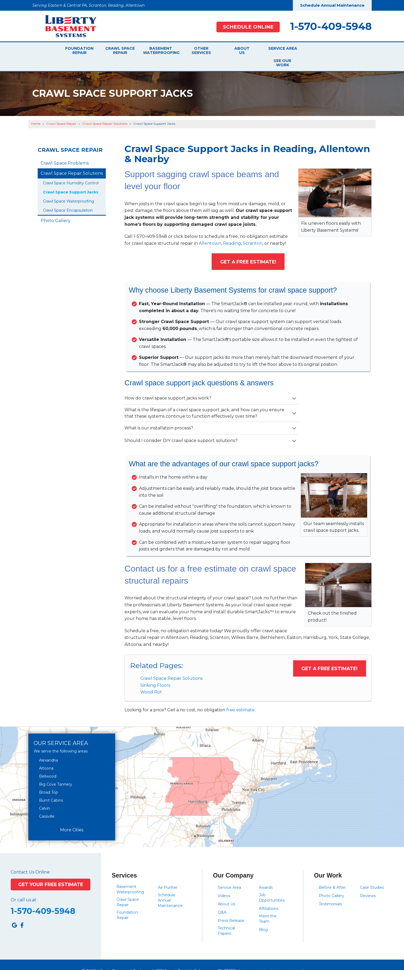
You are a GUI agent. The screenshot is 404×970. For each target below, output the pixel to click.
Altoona (46, 756)
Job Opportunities (272, 885)
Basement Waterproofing (160, 50)
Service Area (280, 50)
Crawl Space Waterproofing (68, 189)
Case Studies (372, 875)
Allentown (210, 231)
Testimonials (330, 891)
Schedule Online (248, 27)
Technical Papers (226, 918)
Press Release (231, 908)
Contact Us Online (30, 860)
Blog (263, 917)
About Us (242, 50)
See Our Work (319, 50)
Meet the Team (268, 906)
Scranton (252, 231)
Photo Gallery (56, 208)
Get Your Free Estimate (50, 872)
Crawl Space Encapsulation (68, 198)
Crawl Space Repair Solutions (171, 666)
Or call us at (23, 888)
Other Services (201, 50)
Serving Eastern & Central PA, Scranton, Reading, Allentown (88, 5)
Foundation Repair (79, 50)
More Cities (71, 817)
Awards (266, 875)
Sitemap (314, 958)
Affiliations (268, 896)
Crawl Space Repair (120, 50)
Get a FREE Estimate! (248, 250)
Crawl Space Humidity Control (71, 170)
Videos (224, 883)
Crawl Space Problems (65, 150)
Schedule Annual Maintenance (332, 5)
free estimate (240, 697)
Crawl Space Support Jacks (70, 179)
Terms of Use (287, 958)
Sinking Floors (155, 673)
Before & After (332, 875)
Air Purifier (167, 875)
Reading (232, 231)
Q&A (222, 900)
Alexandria (48, 748)
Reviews (368, 883)
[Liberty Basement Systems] (66, 25)
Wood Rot (151, 679)
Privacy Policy (256, 958)
